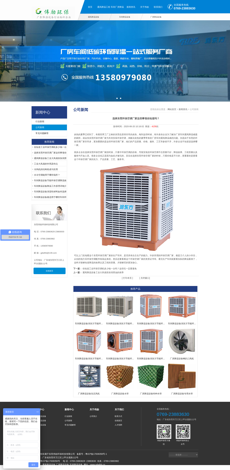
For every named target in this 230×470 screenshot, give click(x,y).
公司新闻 (40, 127)
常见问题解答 (42, 133)
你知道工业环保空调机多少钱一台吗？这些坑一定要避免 (110, 268)
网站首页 (172, 109)
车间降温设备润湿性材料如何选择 (50, 191)
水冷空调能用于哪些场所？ (47, 175)
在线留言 (49, 271)
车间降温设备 (124, 17)
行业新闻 (40, 121)
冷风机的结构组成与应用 (46, 169)
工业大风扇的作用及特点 (46, 164)
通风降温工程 (103, 7)
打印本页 (127, 278)
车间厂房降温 (117, 7)
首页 (90, 7)
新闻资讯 (131, 7)
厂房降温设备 (156, 17)
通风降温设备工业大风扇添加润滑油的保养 (103, 272)
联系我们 (158, 7)
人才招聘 (118, 425)
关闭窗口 (144, 278)
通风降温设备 (93, 17)
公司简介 (93, 416)
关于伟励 (144, 7)
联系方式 (118, 416)
